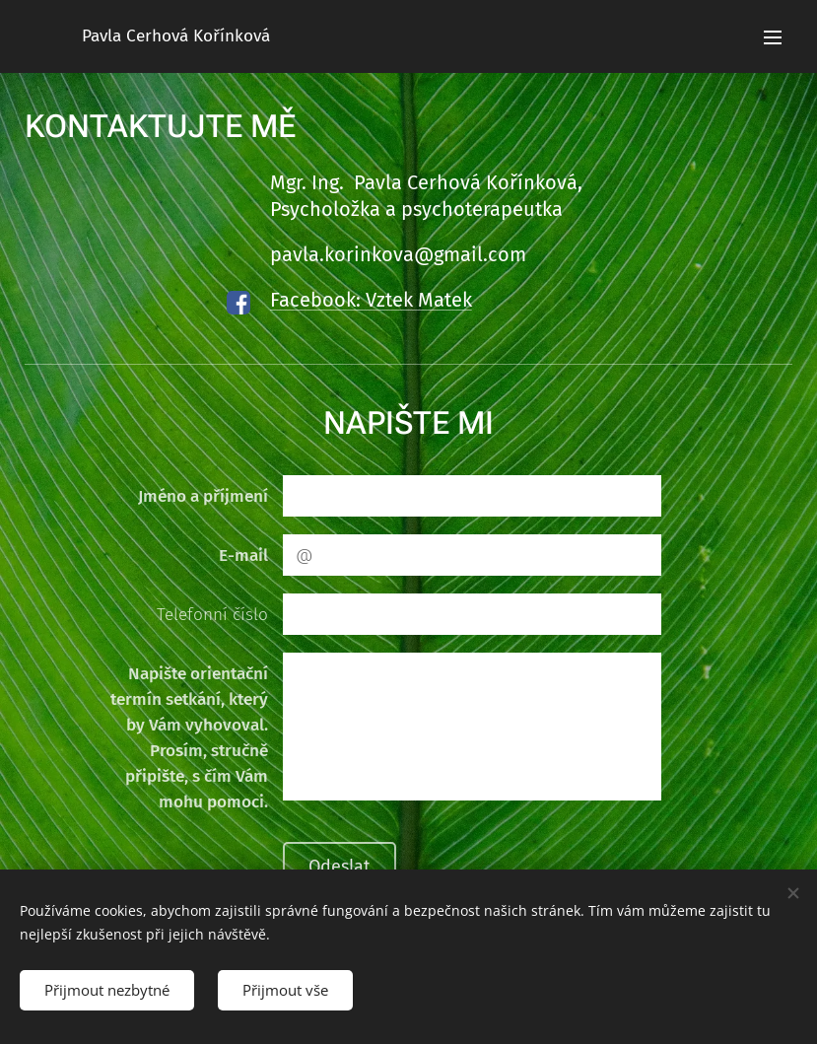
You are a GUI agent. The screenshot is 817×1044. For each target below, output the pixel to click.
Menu (773, 37)
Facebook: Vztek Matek (371, 300)
